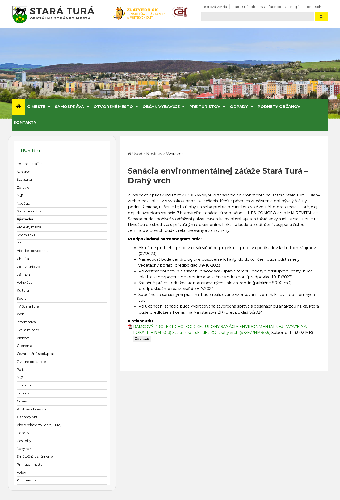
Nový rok (24, 449)
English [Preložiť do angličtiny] (296, 7)
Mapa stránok (243, 7)
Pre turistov (204, 106)
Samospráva (69, 106)
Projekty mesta (29, 227)
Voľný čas (24, 282)
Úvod (137, 154)
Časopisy (24, 441)
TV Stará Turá (28, 306)
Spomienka (26, 235)
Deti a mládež (28, 330)
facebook (277, 7)
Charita (23, 259)
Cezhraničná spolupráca (37, 354)
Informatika (26, 322)
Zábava (23, 275)
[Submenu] (48, 107)
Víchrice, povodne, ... (33, 251)
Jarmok (23, 393)
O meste (36, 106)
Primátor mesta (30, 465)
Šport (21, 298)
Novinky (154, 154)
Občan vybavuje (161, 106)
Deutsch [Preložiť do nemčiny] (314, 7)
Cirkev (22, 401)
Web (20, 314)
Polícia (22, 370)
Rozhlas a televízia (32, 409)
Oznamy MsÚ (28, 417)
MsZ (20, 378)
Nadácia (23, 203)
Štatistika (24, 180)
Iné (19, 243)
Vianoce (23, 338)
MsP (20, 196)
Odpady (239, 106)
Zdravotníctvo (28, 267)
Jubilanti (24, 385)
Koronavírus (26, 480)
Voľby (21, 472)
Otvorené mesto (113, 106)
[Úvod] (18, 107)
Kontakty (25, 122)
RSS (262, 7)
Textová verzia (215, 7)
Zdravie (23, 188)
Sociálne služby (29, 211)
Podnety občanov (279, 106)
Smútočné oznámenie (35, 457)
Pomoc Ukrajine (30, 164)
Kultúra (23, 290)
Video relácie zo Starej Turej (39, 425)
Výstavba (25, 219)
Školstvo (23, 172)
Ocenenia (24, 346)
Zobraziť (142, 339)
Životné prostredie (31, 362)
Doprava (24, 433)
